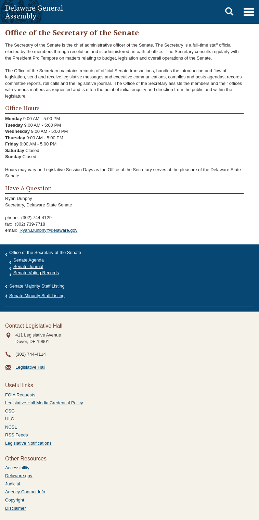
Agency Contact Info (25, 491)
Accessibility (17, 467)
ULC (9, 418)
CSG (10, 411)
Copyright (14, 500)
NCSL (11, 427)
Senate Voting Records (36, 272)
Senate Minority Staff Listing (37, 295)
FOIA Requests (20, 394)
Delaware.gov (19, 475)
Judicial (12, 483)
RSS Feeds (16, 434)
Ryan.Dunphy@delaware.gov (48, 230)
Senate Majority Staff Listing (37, 286)
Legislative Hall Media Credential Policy (44, 402)
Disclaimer (15, 508)
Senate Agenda (28, 260)
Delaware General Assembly (34, 12)
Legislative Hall (30, 367)
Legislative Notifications (28, 443)
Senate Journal (28, 266)
